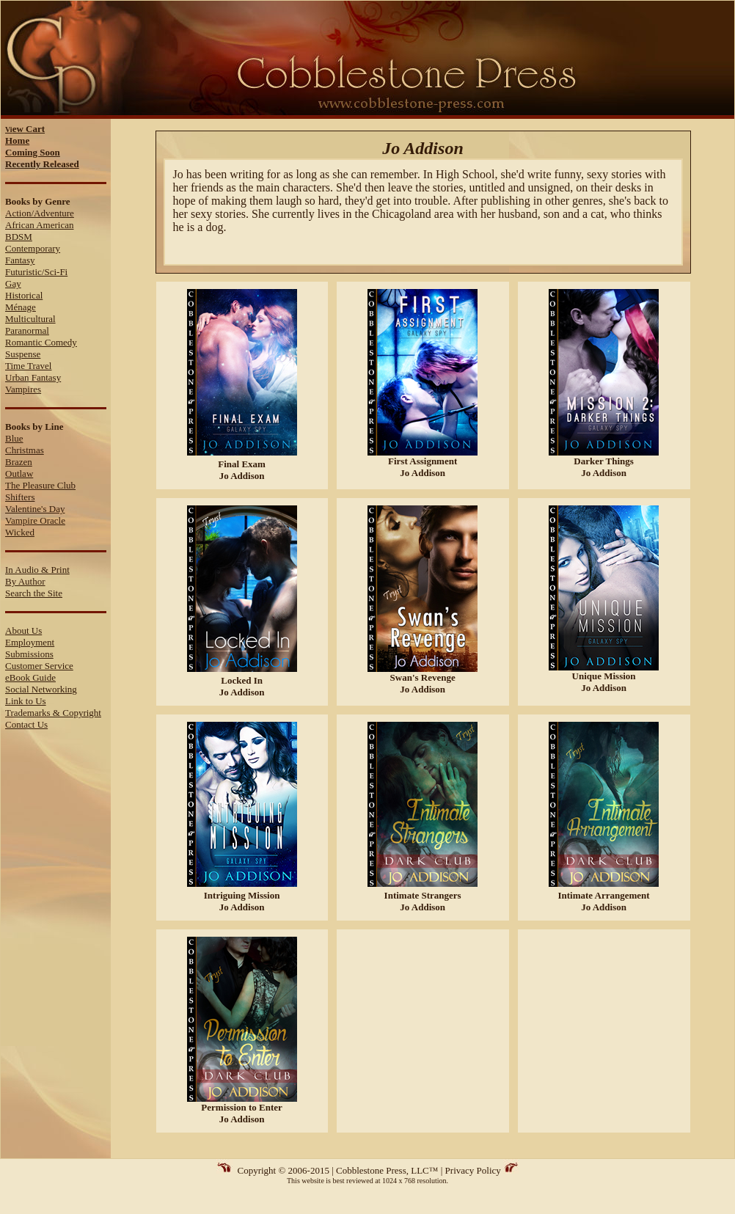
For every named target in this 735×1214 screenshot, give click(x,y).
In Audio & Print (37, 569)
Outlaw (19, 473)
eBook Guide (30, 677)
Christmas (24, 450)
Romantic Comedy (41, 342)
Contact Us (26, 724)
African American (39, 224)
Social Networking (41, 689)
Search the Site (33, 593)
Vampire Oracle (35, 520)
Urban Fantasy (33, 377)
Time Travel (28, 365)
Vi (25, 129)
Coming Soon (32, 152)
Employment (29, 642)
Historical (24, 295)
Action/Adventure (39, 213)
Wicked (19, 532)
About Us (23, 630)
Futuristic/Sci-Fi (36, 271)
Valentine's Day (35, 508)
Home (17, 140)
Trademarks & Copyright (53, 712)
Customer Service (39, 665)
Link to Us (25, 700)
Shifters (19, 496)
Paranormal (27, 330)
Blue (14, 438)
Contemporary (32, 248)
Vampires (23, 389)
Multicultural (30, 318)
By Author (25, 581)
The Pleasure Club (40, 485)
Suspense (22, 353)
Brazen (18, 461)
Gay (13, 283)
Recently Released (42, 163)
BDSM (18, 236)
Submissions (29, 653)
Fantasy (19, 260)
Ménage (20, 306)
